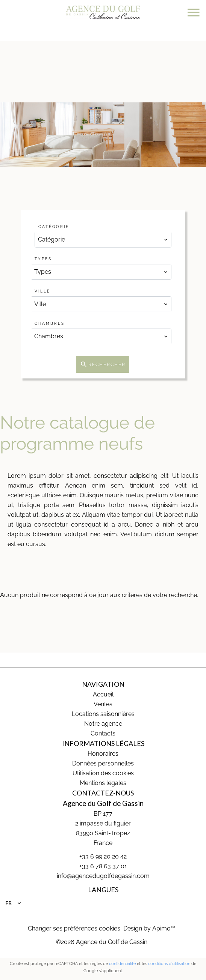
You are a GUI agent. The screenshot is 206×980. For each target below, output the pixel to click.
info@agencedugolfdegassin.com (103, 875)
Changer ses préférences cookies (74, 928)
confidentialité (122, 963)
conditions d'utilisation (169, 963)
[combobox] (103, 239)
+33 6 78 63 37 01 (103, 866)
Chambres (50, 323)
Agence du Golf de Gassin (103, 803)
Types (43, 259)
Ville (42, 291)
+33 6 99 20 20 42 (103, 856)
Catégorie (53, 227)
